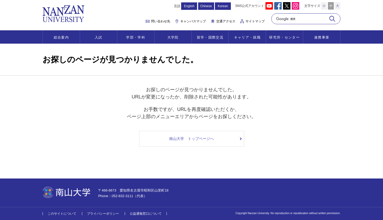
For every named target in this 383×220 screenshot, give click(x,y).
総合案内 (61, 37)
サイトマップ (255, 21)
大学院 (173, 37)
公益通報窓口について (146, 213)
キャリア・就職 (247, 37)
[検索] (300, 18)
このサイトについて (62, 213)
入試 (98, 37)
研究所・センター (284, 37)
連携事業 (321, 37)
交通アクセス (225, 21)
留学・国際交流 (210, 37)
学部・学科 (135, 37)
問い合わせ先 (160, 21)
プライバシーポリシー (103, 213)
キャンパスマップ (193, 21)
